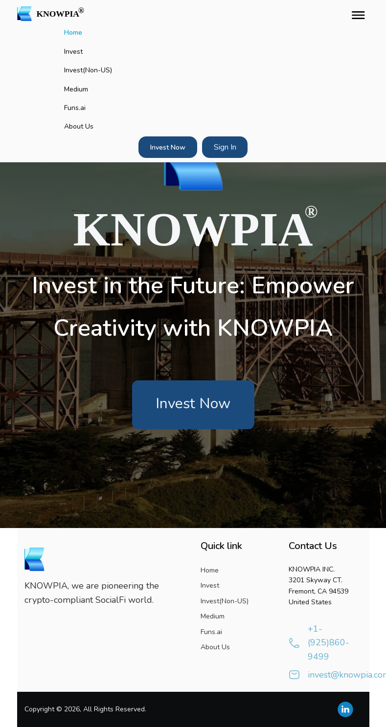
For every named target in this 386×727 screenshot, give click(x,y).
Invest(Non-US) (88, 70)
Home (73, 32)
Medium (76, 89)
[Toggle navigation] (356, 13)
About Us (78, 126)
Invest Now (167, 147)
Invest (73, 51)
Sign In (225, 147)
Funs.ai (75, 107)
